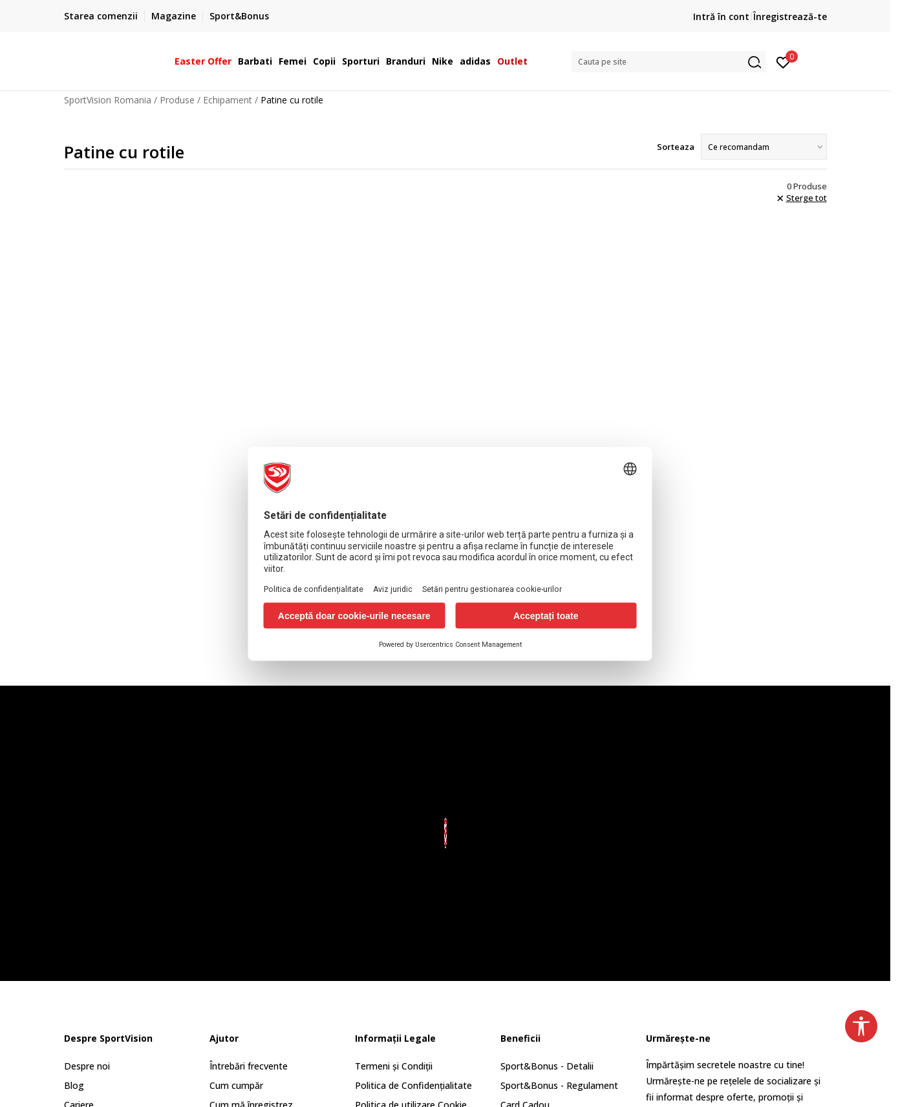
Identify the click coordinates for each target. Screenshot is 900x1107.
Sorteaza (675, 147)
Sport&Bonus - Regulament (559, 1085)
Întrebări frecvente (248, 1066)
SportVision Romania (107, 100)
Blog (74, 1085)
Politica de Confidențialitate (413, 1085)
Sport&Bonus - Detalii (547, 1066)
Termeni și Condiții (394, 1066)
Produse (177, 100)
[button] (669, 61)
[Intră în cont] (783, 61)
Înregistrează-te (790, 16)
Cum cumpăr (236, 1085)
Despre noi (87, 1066)
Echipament (227, 100)
